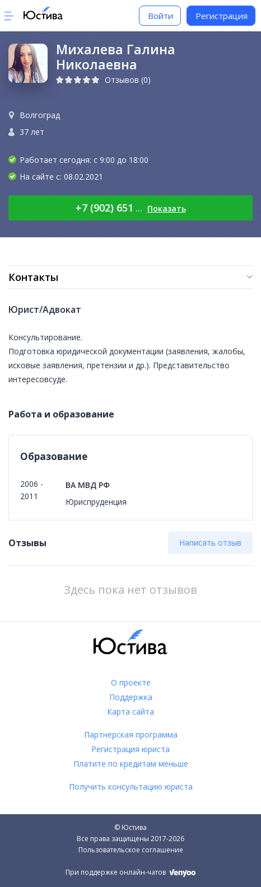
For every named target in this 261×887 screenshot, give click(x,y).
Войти (160, 15)
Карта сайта (130, 711)
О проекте (131, 682)
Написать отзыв (210, 542)
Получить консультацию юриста (131, 786)
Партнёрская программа (131, 734)
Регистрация (221, 15)
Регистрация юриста (130, 749)
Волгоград (40, 115)
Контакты (33, 277)
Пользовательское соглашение (130, 850)
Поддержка (130, 697)
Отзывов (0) (128, 79)
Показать (166, 208)
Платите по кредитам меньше (130, 763)
